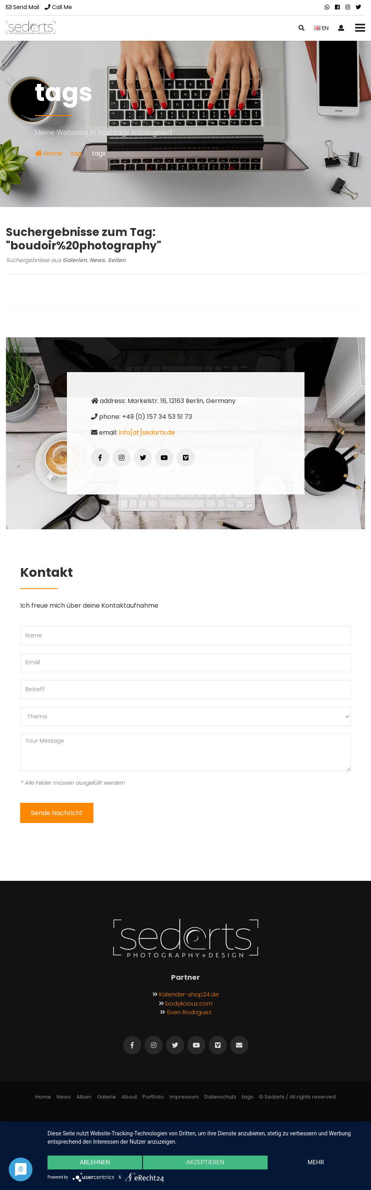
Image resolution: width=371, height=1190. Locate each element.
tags (247, 1097)
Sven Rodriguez (189, 1012)
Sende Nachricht (57, 812)
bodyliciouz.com (189, 1003)
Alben (83, 1097)
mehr (316, 1162)
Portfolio (153, 1097)
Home (48, 153)
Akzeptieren (205, 1162)
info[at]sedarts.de (147, 432)
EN (321, 28)
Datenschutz (220, 1097)
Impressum (184, 1097)
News (64, 1097)
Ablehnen (95, 1162)
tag (76, 153)
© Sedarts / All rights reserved (297, 1097)
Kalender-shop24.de (189, 994)
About (129, 1097)
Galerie (106, 1097)
